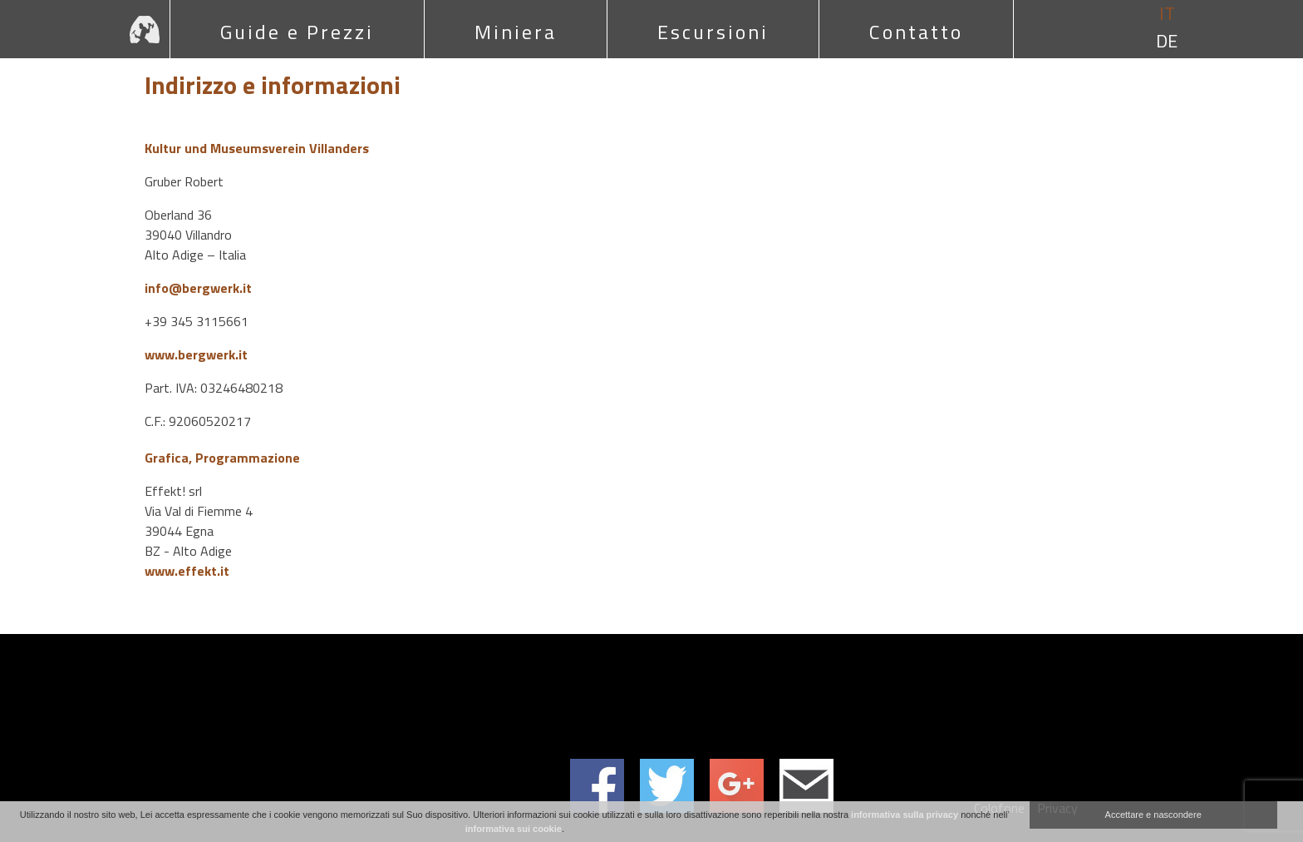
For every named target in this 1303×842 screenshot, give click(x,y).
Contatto (916, 32)
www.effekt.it (187, 571)
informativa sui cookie (513, 829)
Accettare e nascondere (1153, 815)
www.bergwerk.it (196, 354)
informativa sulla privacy (904, 815)
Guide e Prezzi (297, 32)
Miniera (515, 32)
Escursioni (713, 32)
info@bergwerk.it (198, 288)
